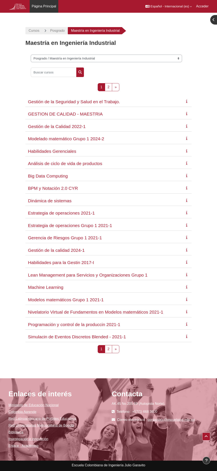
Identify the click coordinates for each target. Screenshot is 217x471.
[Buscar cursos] (54, 72)
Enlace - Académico (23, 446)
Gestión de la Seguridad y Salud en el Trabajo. (74, 101)
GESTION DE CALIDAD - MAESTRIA (65, 114)
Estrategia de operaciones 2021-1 (61, 213)
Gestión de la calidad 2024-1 (56, 250)
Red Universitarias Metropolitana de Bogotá (41, 425)
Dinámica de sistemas (49, 200)
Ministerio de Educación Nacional (33, 405)
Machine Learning (45, 287)
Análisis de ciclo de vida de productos (65, 163)
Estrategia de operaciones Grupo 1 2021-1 (70, 225)
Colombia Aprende (22, 412)
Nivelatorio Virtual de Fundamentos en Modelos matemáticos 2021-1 (95, 312)
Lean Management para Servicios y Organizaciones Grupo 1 (87, 275)
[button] (168, 6)
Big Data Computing (48, 176)
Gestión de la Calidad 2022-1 (57, 126)
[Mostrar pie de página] (206, 460)
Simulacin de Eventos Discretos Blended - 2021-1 (77, 336)
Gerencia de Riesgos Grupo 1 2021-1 (65, 237)
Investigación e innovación (28, 439)
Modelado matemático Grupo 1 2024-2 (66, 138)
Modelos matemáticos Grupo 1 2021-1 (66, 299)
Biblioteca (15, 432)
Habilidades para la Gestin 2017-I (61, 262)
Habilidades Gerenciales (52, 151)
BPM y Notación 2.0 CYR (53, 188)
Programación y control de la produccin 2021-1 (74, 324)
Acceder (202, 6)
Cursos (34, 30)
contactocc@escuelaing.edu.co (171, 419)
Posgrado (57, 30)
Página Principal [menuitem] (44, 6)
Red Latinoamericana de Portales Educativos (42, 418)
